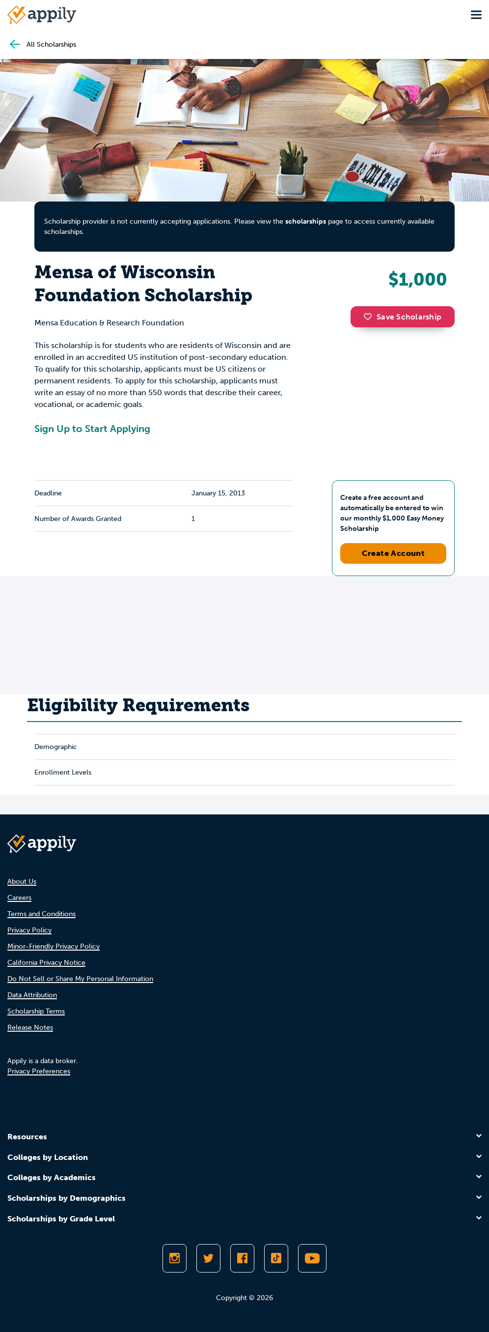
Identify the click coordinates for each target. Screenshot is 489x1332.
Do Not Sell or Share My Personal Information (80, 979)
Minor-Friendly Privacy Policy (53, 946)
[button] (370, 316)
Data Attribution (32, 995)
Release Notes (30, 1027)
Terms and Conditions (41, 914)
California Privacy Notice (46, 962)
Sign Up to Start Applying (92, 428)
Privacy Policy (29, 930)
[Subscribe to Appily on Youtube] (312, 1258)
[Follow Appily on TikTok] (276, 1258)
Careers (19, 898)
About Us (21, 881)
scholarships (305, 221)
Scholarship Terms (36, 1011)
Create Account (393, 553)
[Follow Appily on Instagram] (175, 1258)
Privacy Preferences (38, 1071)
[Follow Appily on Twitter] (208, 1258)
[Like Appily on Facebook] (242, 1258)
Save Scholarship (402, 316)
